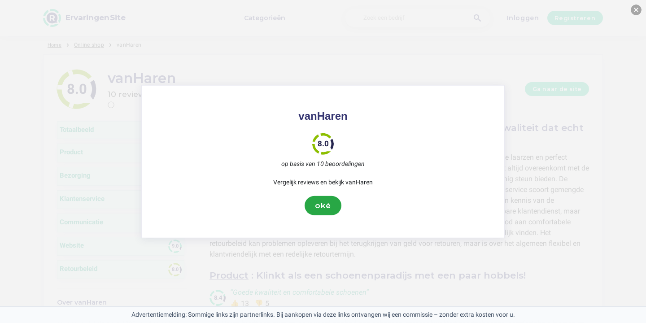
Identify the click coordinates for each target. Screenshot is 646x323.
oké (323, 205)
